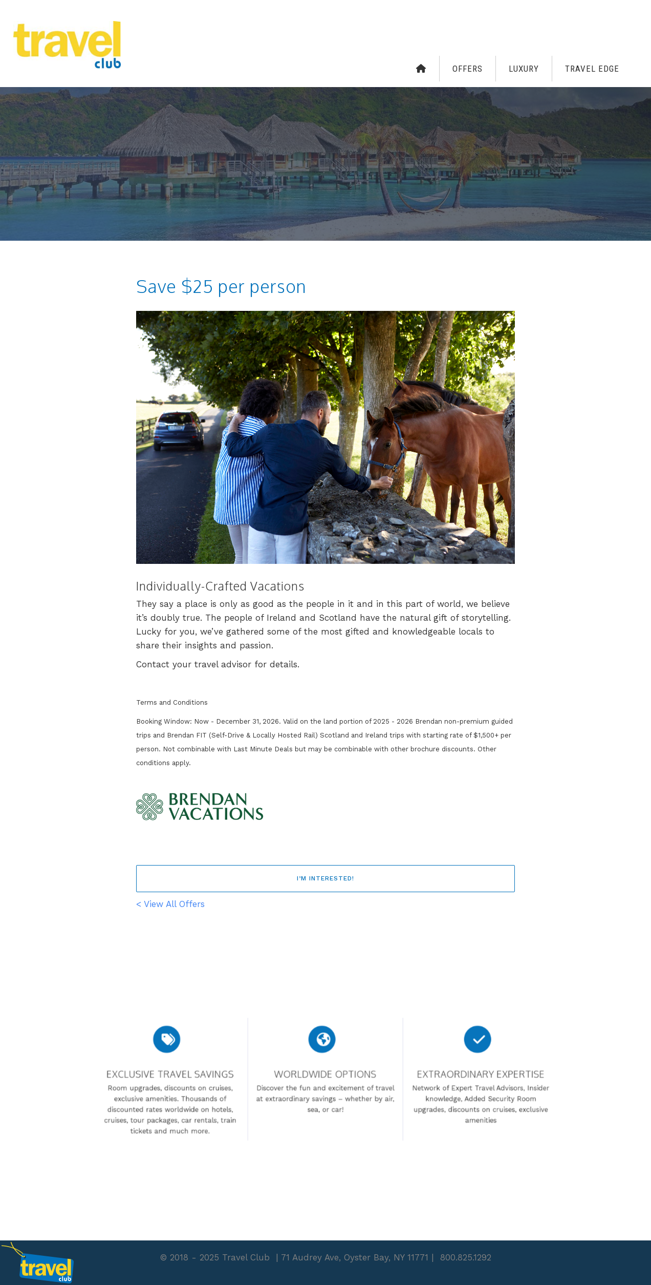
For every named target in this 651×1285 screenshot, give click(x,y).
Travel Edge (592, 69)
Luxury (524, 69)
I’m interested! (325, 878)
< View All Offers (170, 904)
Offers (467, 69)
